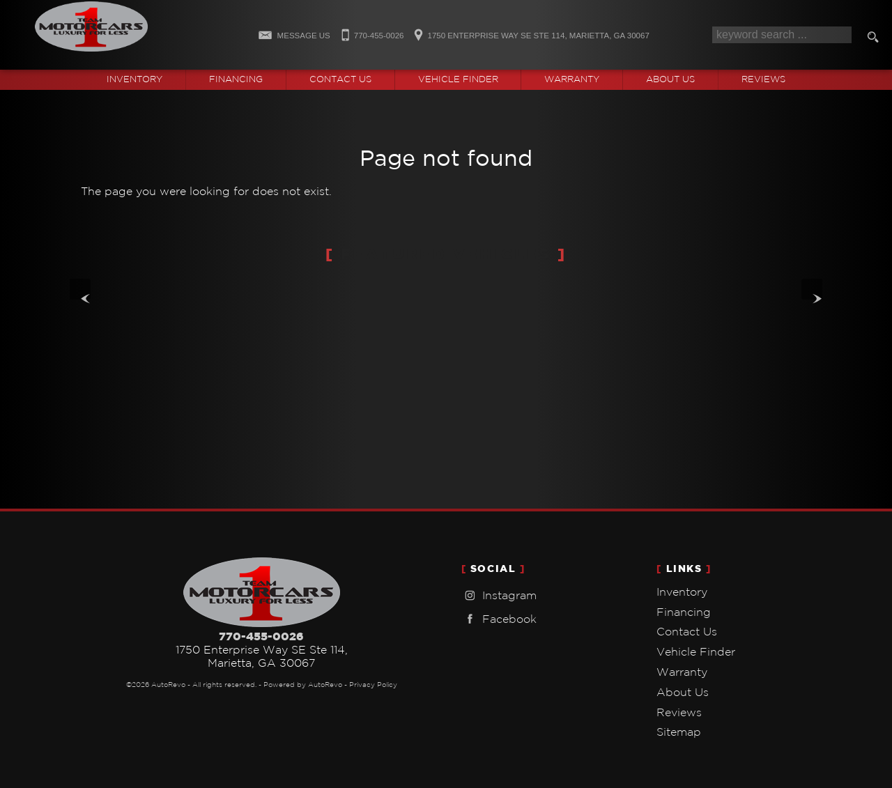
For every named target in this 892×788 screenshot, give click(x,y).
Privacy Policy (373, 684)
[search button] (875, 39)
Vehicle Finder (695, 651)
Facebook (499, 619)
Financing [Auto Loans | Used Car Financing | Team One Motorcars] (236, 79)
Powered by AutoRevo (302, 684)
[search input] (782, 34)
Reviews (763, 79)
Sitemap (678, 731)
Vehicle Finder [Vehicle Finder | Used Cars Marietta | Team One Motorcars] (458, 79)
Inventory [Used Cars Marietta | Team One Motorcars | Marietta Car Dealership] (134, 79)
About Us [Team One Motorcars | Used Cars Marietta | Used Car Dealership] (670, 79)
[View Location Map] (529, 31)
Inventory (681, 591)
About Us (682, 692)
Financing (683, 611)
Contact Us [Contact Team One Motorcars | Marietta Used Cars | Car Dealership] (340, 79)
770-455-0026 (261, 636)
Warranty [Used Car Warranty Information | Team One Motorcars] (571, 79)
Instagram (499, 595)
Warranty (681, 671)
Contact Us (686, 631)
